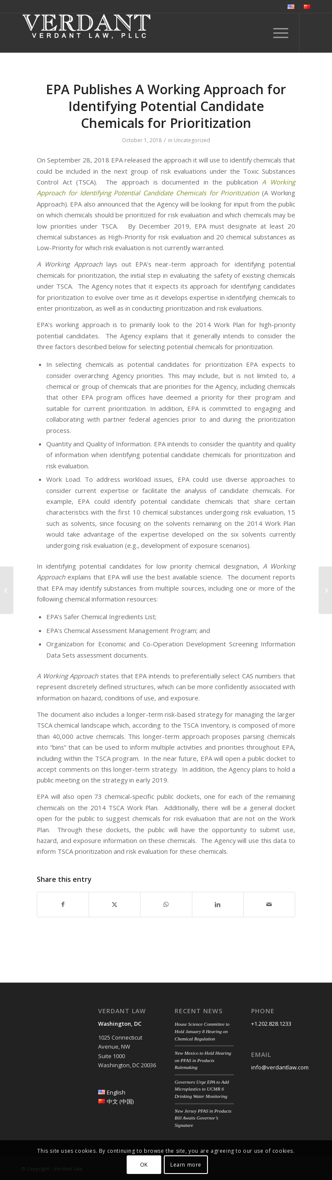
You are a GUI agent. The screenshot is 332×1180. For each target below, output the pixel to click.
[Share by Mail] (269, 904)
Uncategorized (192, 140)
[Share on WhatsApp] (166, 904)
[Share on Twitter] (114, 904)
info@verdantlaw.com (280, 1067)
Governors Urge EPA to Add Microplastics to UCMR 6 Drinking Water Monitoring (202, 1089)
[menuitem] (291, 7)
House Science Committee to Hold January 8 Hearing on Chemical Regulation (202, 1031)
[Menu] (276, 32)
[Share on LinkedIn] (217, 904)
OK (144, 1164)
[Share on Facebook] (63, 904)
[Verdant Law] (86, 32)
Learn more (185, 1164)
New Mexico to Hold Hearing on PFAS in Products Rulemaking (203, 1060)
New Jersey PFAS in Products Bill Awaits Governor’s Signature (203, 1118)
